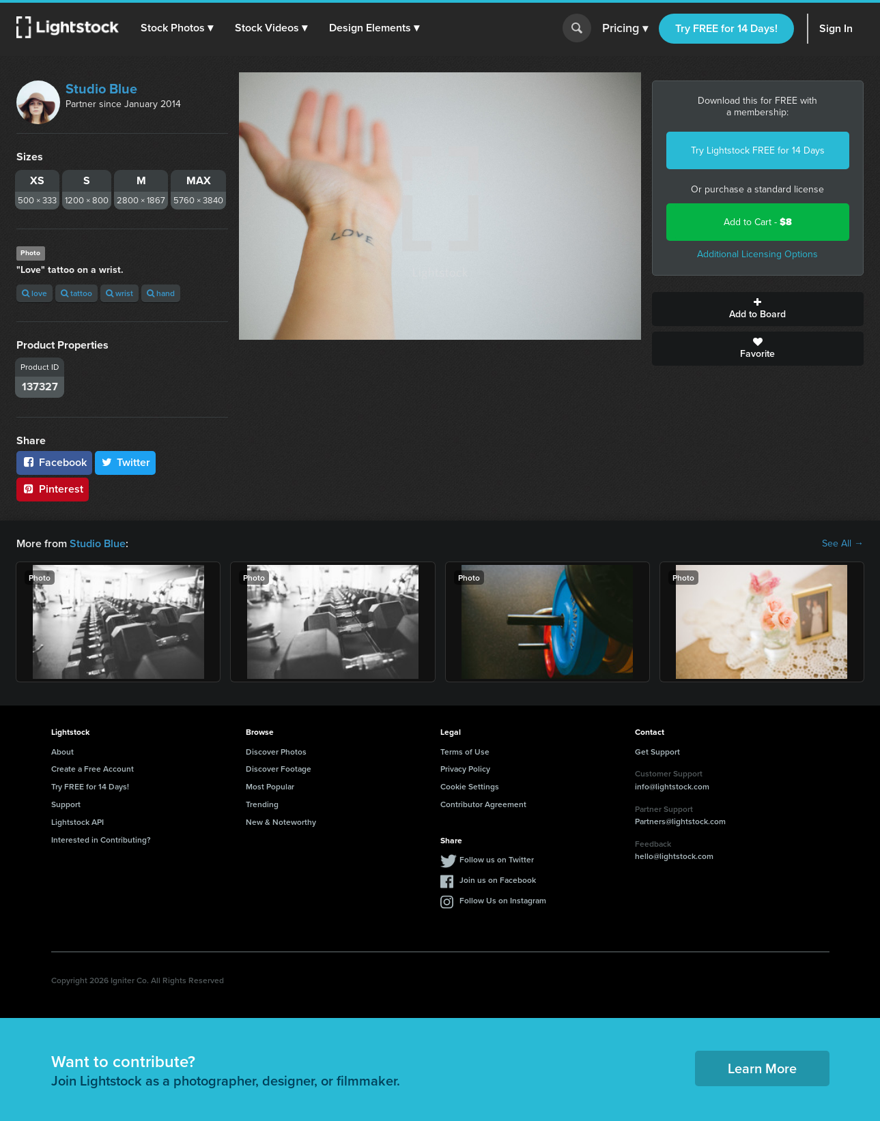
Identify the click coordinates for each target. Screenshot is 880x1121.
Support (66, 804)
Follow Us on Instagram (502, 900)
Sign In (836, 28)
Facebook (54, 462)
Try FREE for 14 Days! (726, 28)
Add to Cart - (758, 222)
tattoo (76, 293)
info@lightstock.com (672, 786)
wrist (119, 293)
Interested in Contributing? (101, 839)
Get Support (657, 751)
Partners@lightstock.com (680, 821)
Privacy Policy (465, 768)
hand (161, 293)
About (62, 751)
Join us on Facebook (497, 880)
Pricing (625, 29)
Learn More (762, 1068)
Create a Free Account (92, 768)
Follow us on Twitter (496, 859)
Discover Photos (276, 751)
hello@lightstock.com (674, 856)
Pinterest (52, 489)
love (34, 293)
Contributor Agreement (483, 804)
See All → (843, 544)
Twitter (125, 462)
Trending (262, 804)
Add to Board (757, 309)
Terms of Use (464, 751)
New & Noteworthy (281, 822)
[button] (177, 28)
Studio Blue (101, 88)
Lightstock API (77, 822)
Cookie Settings (469, 786)
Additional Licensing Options (757, 254)
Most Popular (270, 786)
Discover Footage (278, 768)
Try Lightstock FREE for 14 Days (758, 150)
